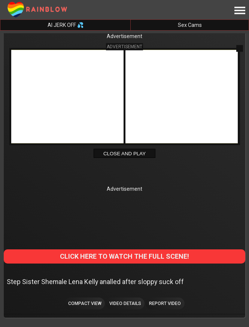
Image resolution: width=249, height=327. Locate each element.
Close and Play (124, 153)
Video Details (125, 303)
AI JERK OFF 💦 (65, 25)
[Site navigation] (239, 11)
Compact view (84, 303)
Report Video (165, 303)
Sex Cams (190, 25)
